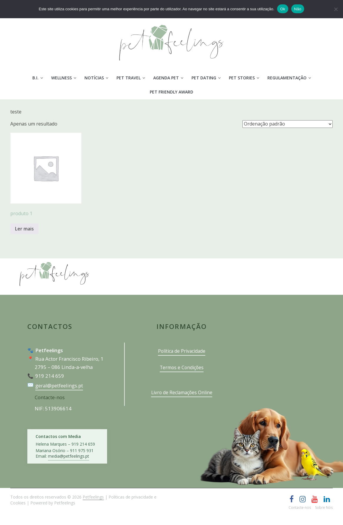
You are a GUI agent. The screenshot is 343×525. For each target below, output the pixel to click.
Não (298, 9)
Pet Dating (204, 78)
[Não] (336, 9)
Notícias (94, 78)
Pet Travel (128, 78)
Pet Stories (242, 78)
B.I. (35, 78)
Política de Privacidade (181, 351)
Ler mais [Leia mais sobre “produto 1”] (24, 228)
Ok (282, 9)
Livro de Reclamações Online (181, 392)
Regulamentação (287, 78)
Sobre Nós (324, 507)
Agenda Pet (166, 78)
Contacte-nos (50, 397)
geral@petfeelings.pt (59, 385)
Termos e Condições (182, 367)
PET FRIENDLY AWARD (171, 92)
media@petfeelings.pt (68, 456)
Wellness (61, 78)
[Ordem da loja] (287, 124)
